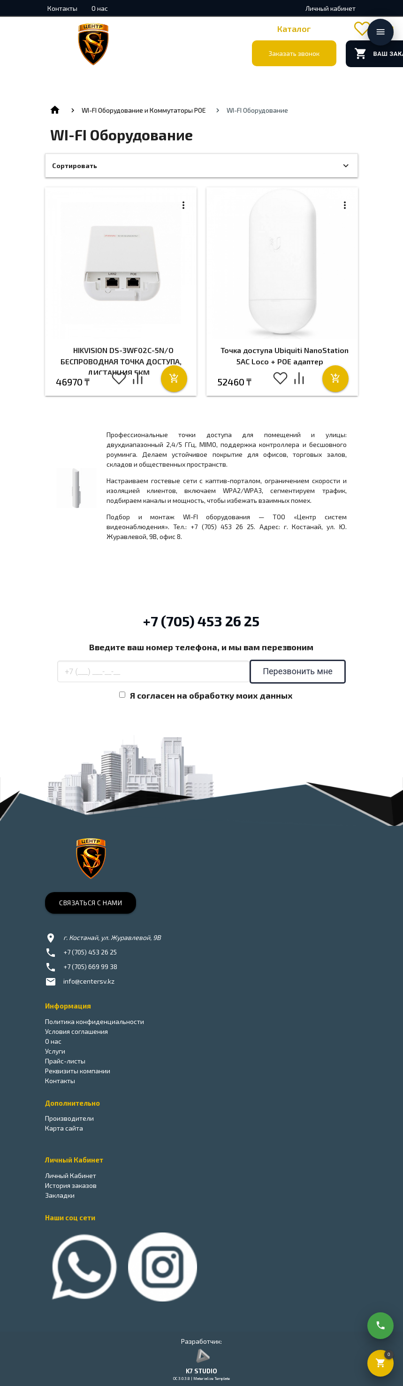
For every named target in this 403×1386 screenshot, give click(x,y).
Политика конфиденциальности (94, 1021)
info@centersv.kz (88, 981)
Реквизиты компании (77, 1071)
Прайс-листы (65, 1061)
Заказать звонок (293, 53)
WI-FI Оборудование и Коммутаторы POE (144, 110)
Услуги (55, 1051)
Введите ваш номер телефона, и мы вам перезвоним (201, 647)
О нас (99, 8)
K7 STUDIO (201, 1371)
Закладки (60, 1195)
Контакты (62, 8)
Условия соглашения (76, 1031)
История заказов (71, 1185)
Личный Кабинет (70, 1175)
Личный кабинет (330, 8)
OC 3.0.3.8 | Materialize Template (201, 1378)
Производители (69, 1118)
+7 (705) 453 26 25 (201, 620)
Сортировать (74, 165)
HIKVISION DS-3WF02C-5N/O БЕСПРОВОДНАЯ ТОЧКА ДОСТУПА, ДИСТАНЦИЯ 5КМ (121, 361)
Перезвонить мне (298, 671)
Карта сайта (64, 1128)
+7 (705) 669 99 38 (90, 966)
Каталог (294, 28)
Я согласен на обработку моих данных (211, 695)
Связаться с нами (90, 903)
